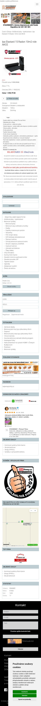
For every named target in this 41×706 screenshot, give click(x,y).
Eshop (9, 32)
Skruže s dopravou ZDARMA (15, 244)
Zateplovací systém (10, 266)
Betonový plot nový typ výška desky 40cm (17, 329)
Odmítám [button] (24, 695)
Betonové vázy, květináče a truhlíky (17, 226)
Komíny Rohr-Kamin (10, 255)
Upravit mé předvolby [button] (24, 699)
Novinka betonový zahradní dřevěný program (18, 338)
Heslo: (5, 304)
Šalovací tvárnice (11, 239)
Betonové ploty (10, 224)
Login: (5, 299)
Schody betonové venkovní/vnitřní (17, 241)
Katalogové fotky (9, 340)
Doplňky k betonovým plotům (15, 230)
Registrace (6, 314)
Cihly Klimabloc (9, 253)
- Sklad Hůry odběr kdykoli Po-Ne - (15, 217)
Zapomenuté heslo (17, 314)
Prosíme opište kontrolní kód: (21, 631)
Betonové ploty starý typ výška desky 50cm (18, 334)
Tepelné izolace (9, 262)
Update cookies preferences (9, 1)
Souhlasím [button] (24, 692)
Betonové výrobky (10, 221)
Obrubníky (9, 233)
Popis (8, 117)
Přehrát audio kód (27, 641)
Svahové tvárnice (11, 246)
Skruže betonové (10, 447)
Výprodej (7, 264)
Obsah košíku (11, 286)
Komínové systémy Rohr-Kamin (15, 445)
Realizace (7, 347)
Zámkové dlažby (9, 327)
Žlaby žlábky (10, 250)
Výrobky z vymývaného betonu (15, 452)
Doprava (7, 331)
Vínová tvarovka (9, 336)
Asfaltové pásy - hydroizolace (21, 32)
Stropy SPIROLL (10, 450)
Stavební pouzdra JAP (11, 259)
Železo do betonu (9, 268)
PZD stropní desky (12, 235)
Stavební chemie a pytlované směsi (15, 257)
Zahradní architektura (13, 248)
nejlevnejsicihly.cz (8, 386)
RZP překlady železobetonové (15, 237)
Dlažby (8, 228)
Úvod (3, 32)
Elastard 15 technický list (9, 149)
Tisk (8, 703)
